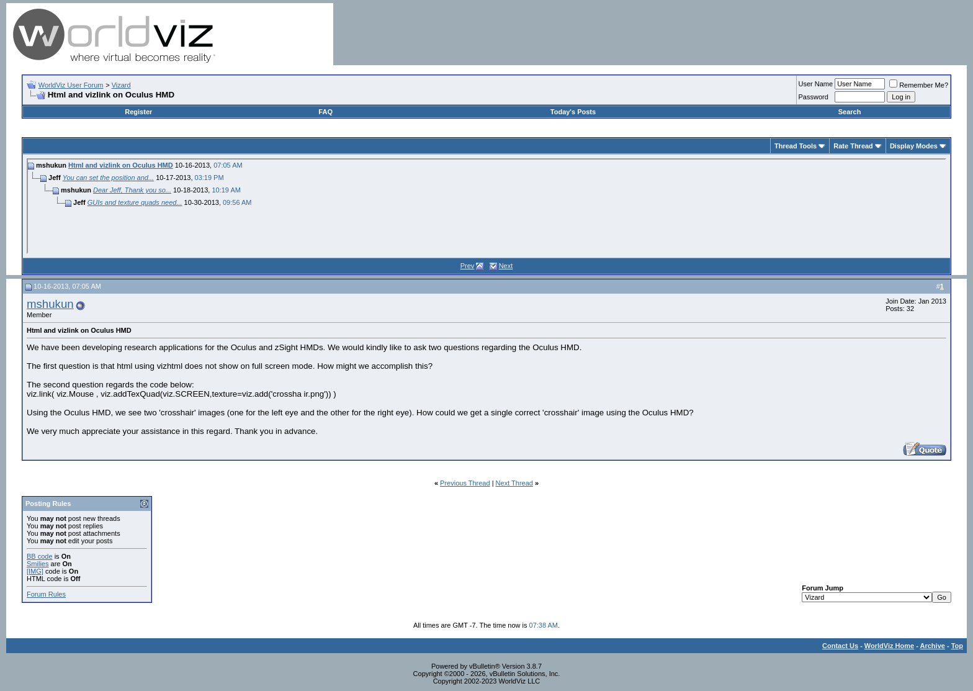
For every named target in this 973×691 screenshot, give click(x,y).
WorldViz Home (889, 645)
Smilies (37, 563)
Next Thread (514, 483)
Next (506, 265)
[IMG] (35, 571)
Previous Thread (465, 483)
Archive (932, 645)
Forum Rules (46, 594)
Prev (467, 265)
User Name (816, 84)
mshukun (50, 303)
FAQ (325, 111)
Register (138, 111)
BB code (40, 556)
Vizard (121, 85)
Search (849, 111)
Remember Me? (918, 85)
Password (813, 97)
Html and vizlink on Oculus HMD (120, 165)
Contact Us (840, 645)
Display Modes (914, 146)
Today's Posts (573, 111)
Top (957, 645)
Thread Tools (795, 146)
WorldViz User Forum (71, 85)
